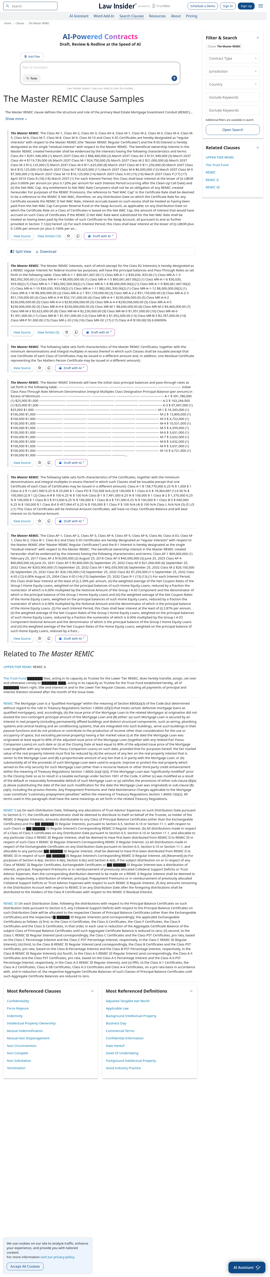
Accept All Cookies (25, 1266)
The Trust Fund (14, 678)
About (176, 16)
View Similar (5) (48, 332)
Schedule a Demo (202, 6)
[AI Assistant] (247, 1267)
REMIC (8, 703)
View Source (22, 236)
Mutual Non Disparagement (28, 1038)
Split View (20, 251)
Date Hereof (115, 1045)
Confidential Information (125, 1038)
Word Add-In (104, 16)
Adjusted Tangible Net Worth (128, 1001)
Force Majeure (18, 1008)
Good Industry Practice (123, 1068)
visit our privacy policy (57, 1257)
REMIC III (10, 903)
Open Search (232, 129)
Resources (157, 16)
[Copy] (78, 236)
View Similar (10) (49, 236)
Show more (16, 118)
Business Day (116, 1023)
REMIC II (9, 810)
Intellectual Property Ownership (31, 1023)
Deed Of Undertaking (122, 1053)
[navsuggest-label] (30, 6)
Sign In (228, 6)
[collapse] (256, 58)
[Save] (68, 236)
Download (45, 251)
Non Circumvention (21, 1045)
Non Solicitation (19, 1060)
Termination (16, 1068)
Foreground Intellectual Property (131, 1060)
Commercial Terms (120, 1031)
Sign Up (246, 6)
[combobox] (30, 6)
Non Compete (17, 1053)
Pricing (191, 16)
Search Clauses (131, 16)
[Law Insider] (134, 6)
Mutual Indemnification (25, 1031)
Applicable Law (117, 1008)
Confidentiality (18, 1001)
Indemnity (15, 1016)
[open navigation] (261, 6)
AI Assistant (79, 16)
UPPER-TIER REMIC (17, 667)
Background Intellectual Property (131, 1016)
